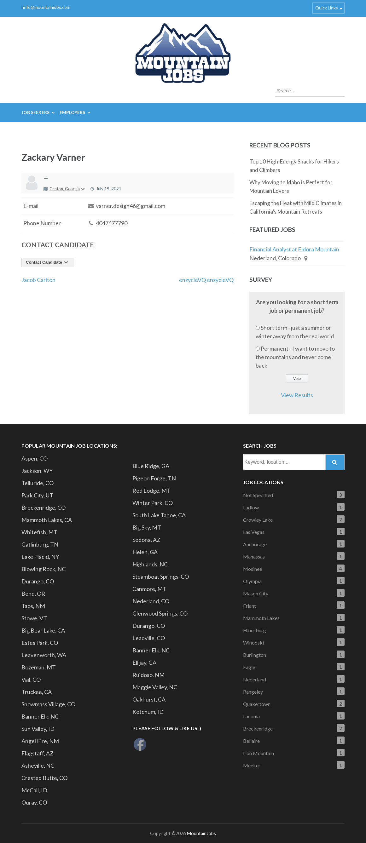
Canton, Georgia (67, 188)
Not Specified (258, 495)
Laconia (251, 716)
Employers (72, 112)
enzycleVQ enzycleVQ (206, 279)
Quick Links (326, 7)
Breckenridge (258, 728)
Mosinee (252, 569)
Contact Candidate (47, 262)
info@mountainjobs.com (46, 7)
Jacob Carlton (38, 279)
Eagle (249, 667)
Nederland (254, 679)
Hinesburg (254, 630)
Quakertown (256, 704)
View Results (297, 395)
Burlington (254, 655)
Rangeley (253, 692)
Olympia (252, 581)
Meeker (251, 765)
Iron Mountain (258, 753)
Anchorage (255, 544)
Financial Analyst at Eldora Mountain (294, 249)
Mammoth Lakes (261, 618)
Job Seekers (35, 112)
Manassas (254, 556)
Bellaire (251, 741)
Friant (249, 606)
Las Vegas (253, 532)
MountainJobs (201, 833)
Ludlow (251, 507)
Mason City (255, 593)
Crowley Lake (258, 520)
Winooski (253, 642)
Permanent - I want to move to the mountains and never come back (295, 357)
